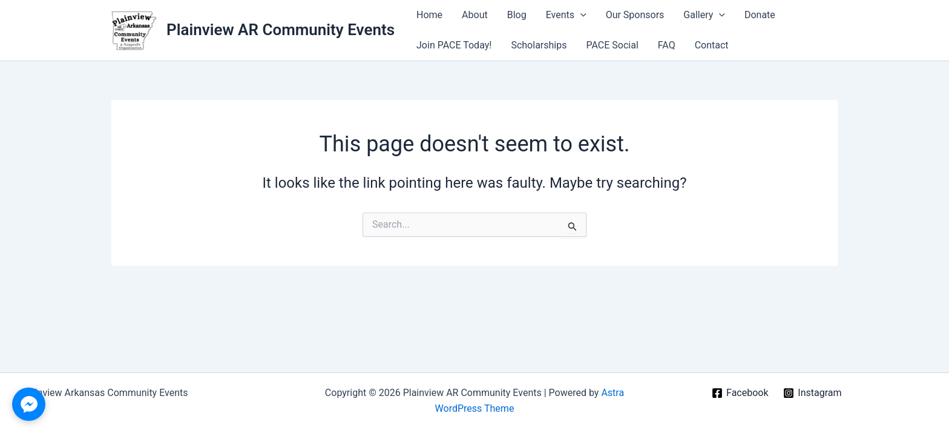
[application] (580, 15)
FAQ (666, 45)
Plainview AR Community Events (280, 30)
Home (429, 15)
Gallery (704, 15)
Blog (517, 15)
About (475, 15)
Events (566, 15)
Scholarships (538, 45)
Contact (712, 45)
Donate (759, 15)
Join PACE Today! (453, 45)
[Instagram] (813, 393)
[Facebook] (740, 393)
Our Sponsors (635, 15)
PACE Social (612, 45)
